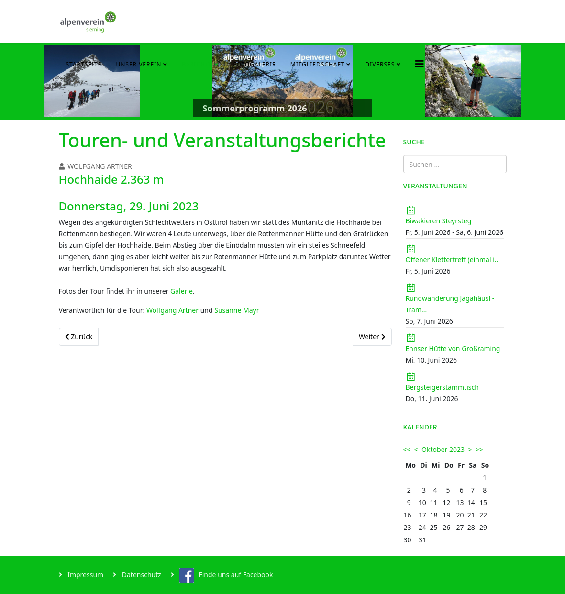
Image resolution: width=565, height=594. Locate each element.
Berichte (197, 64)
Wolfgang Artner (172, 310)
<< (407, 449)
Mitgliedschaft (317, 64)
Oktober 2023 (443, 449)
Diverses (380, 64)
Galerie (181, 291)
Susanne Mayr (236, 310)
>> (479, 449)
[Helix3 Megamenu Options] (419, 64)
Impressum (85, 574)
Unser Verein (138, 64)
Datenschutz (140, 574)
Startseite (84, 64)
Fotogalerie (254, 64)
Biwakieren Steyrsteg (439, 220)
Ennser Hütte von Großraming (453, 348)
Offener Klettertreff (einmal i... (453, 259)
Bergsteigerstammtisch (442, 387)
